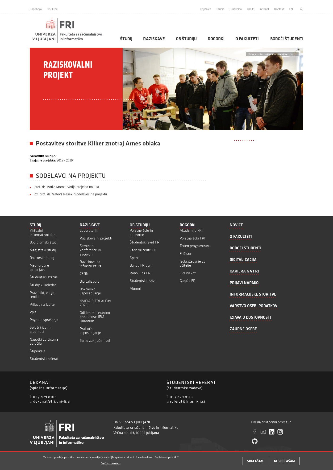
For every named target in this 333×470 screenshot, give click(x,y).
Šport (134, 258)
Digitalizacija (90, 281)
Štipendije (38, 351)
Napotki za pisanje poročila (44, 341)
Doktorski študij (42, 258)
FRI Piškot (188, 273)
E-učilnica (235, 9)
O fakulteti (247, 38)
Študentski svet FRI (145, 242)
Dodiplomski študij (44, 242)
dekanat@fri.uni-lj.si (52, 401)
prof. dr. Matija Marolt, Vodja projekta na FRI (66, 187)
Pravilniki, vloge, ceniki (42, 294)
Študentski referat (44, 358)
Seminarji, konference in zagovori (90, 249)
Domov (252, 54)
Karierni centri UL (143, 250)
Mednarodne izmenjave (39, 267)
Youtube (52, 9)
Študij (126, 38)
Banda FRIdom (141, 265)
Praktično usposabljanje (90, 330)
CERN (84, 273)
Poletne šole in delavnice (141, 232)
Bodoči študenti (286, 38)
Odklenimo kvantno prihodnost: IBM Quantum (95, 316)
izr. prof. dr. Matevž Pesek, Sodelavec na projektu (70, 194)
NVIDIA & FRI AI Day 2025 (95, 303)
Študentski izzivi (142, 280)
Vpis (33, 312)
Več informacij (111, 464)
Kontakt (279, 9)
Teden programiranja (196, 245)
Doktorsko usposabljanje (90, 291)
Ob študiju (186, 38)
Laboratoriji (89, 230)
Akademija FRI (191, 230)
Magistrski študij (43, 250)
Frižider (185, 253)
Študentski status (44, 277)
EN (291, 9)
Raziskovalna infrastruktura (90, 264)
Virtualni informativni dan (42, 232)
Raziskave (154, 38)
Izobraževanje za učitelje (192, 263)
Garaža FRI (188, 280)
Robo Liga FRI (140, 273)
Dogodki (216, 38)
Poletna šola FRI (192, 238)
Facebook (36, 9)
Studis (220, 9)
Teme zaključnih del (95, 340)
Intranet (264, 9)
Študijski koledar (43, 285)
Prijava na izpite (42, 304)
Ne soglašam (284, 462)
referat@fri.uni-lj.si (187, 401)
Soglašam (255, 462)
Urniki (250, 9)
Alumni (135, 288)
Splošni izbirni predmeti (40, 329)
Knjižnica (205, 9)
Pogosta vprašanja (44, 319)
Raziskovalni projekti (96, 238)
